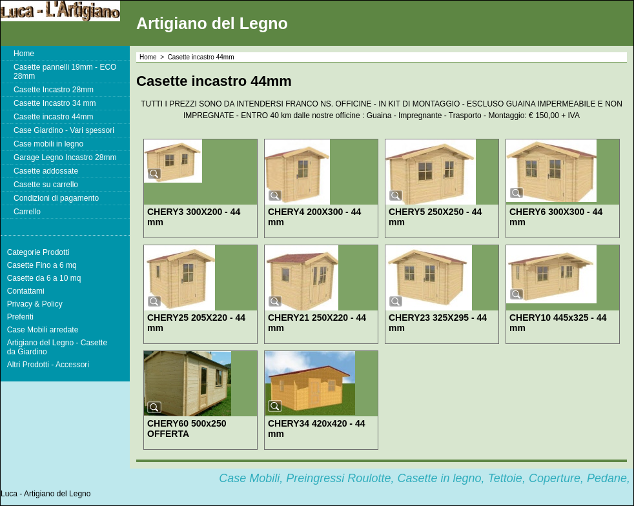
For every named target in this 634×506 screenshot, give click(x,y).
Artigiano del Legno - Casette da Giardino (57, 347)
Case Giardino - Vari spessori (64, 130)
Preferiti (20, 316)
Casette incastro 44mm (53, 116)
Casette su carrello (46, 184)
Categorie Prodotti (38, 252)
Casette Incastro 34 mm (55, 103)
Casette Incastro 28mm (54, 89)
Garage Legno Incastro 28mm (65, 157)
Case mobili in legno (48, 143)
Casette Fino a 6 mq (42, 265)
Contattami (26, 291)
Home (24, 53)
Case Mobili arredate (43, 329)
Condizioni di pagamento (56, 198)
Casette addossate (46, 171)
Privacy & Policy (35, 304)
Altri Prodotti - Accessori (48, 364)
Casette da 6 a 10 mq (44, 278)
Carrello (27, 211)
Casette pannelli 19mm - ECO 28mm (65, 72)
